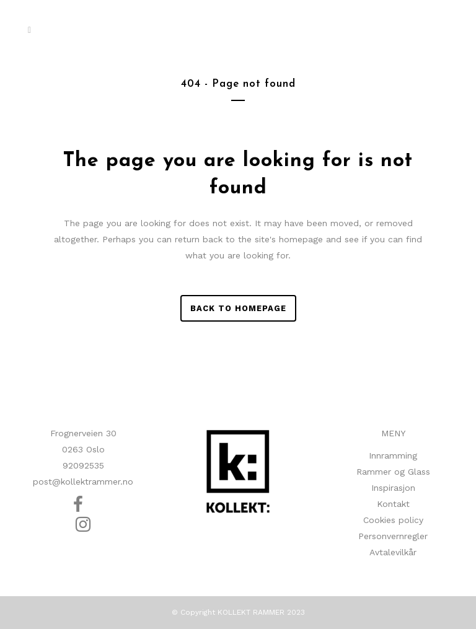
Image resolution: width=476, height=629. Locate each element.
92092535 (83, 465)
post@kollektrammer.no (83, 481)
